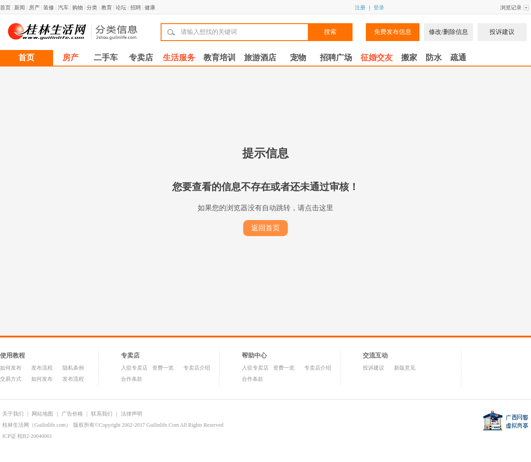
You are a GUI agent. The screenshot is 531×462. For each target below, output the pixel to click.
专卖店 (141, 57)
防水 (434, 57)
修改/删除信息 (448, 32)
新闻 (19, 7)
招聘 (135, 7)
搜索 (330, 32)
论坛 (121, 7)
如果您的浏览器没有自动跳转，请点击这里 (265, 208)
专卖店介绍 (196, 368)
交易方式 (10, 379)
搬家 (409, 57)
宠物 (298, 57)
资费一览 (163, 368)
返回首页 (265, 228)
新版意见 (404, 368)
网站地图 (42, 414)
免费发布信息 (392, 32)
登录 (378, 7)
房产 (34, 7)
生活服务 (179, 57)
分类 (92, 7)
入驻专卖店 (134, 368)
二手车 (106, 57)
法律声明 (131, 414)
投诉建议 (502, 32)
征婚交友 (377, 57)
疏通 (458, 57)
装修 (48, 7)
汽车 (63, 7)
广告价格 (72, 414)
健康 (150, 7)
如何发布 (10, 368)
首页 (5, 7)
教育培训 (219, 57)
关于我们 (13, 414)
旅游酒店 (260, 57)
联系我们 (101, 414)
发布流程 (42, 368)
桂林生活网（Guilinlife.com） (36, 425)
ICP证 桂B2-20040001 (27, 436)
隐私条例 (73, 368)
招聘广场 (336, 57)
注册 (360, 7)
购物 (77, 7)
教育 (106, 7)
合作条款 (131, 379)
